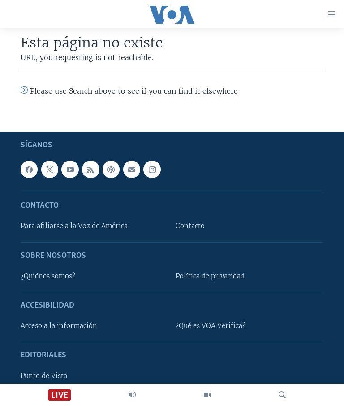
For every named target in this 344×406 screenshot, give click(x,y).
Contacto (190, 226)
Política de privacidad (210, 276)
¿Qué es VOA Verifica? (210, 326)
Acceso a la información (59, 326)
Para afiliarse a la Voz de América (74, 226)
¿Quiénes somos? (48, 276)
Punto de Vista (44, 376)
